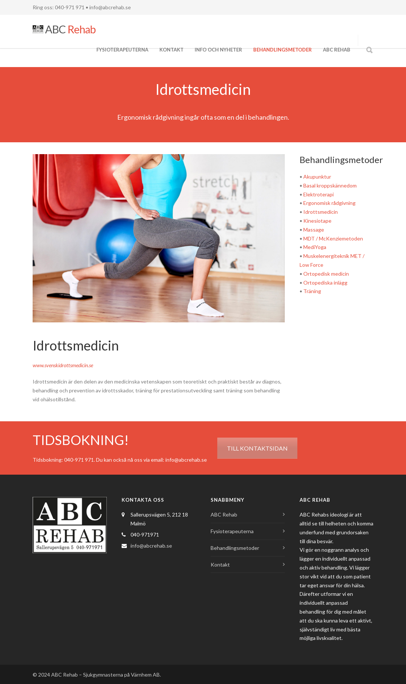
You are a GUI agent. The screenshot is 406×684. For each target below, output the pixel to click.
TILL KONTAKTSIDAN (257, 448)
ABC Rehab (336, 50)
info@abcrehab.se (110, 7)
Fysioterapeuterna (122, 50)
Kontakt (171, 50)
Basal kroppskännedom (330, 185)
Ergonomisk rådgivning (329, 203)
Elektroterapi (318, 194)
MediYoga (314, 247)
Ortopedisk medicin (326, 273)
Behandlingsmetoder (282, 50)
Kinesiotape (317, 221)
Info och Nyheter (218, 50)
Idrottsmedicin (320, 212)
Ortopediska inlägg (325, 282)
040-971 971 (79, 459)
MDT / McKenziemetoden (333, 238)
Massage (313, 229)
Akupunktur (317, 176)
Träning (312, 291)
